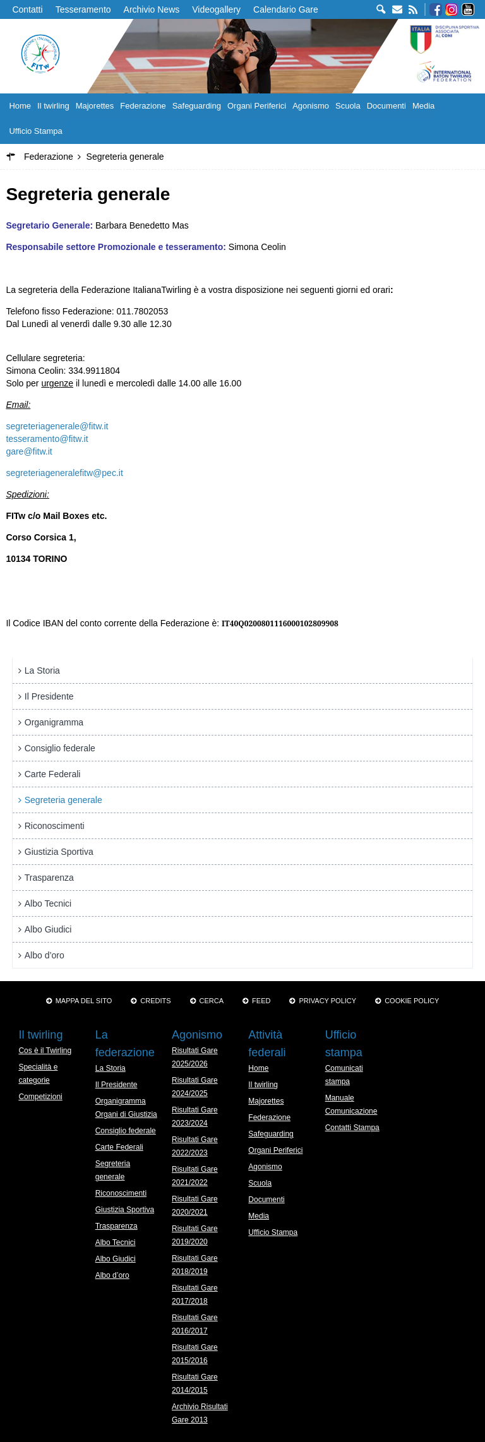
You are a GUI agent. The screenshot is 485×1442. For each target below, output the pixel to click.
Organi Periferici (256, 105)
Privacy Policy (327, 1000)
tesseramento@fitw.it (47, 439)
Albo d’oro (44, 955)
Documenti (386, 105)
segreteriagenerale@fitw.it (57, 426)
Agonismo (310, 105)
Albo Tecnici (48, 903)
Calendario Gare (285, 9)
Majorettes (95, 105)
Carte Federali (53, 774)
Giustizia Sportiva (59, 852)
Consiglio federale (60, 748)
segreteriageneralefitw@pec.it (64, 473)
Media (423, 105)
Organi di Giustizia (126, 1114)
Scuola (348, 105)
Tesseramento (83, 9)
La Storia (42, 670)
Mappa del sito (84, 1000)
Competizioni (40, 1096)
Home (20, 105)
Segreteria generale (63, 800)
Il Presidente (49, 696)
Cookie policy (412, 1000)
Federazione (142, 105)
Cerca (212, 1000)
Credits (155, 1000)
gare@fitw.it (29, 451)
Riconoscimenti (55, 826)
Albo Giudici (48, 929)
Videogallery (216, 9)
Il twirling (53, 105)
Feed (261, 1000)
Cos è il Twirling (44, 1050)
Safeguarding (196, 105)
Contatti (27, 9)
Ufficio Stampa (35, 131)
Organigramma (54, 722)
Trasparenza (49, 878)
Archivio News (152, 9)
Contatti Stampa (352, 1127)
